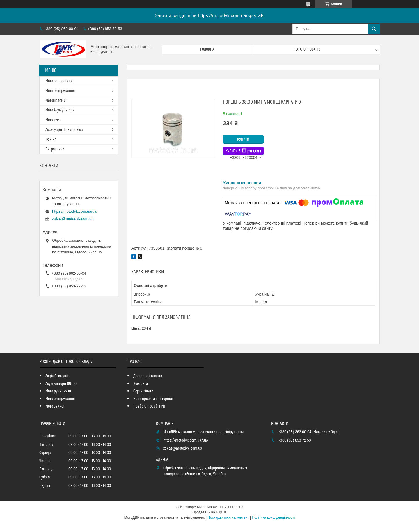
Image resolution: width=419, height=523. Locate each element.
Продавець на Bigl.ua (209, 512)
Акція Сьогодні (56, 376)
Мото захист (55, 406)
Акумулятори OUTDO (61, 383)
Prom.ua (236, 507)
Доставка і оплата (147, 376)
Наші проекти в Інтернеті (153, 398)
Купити (243, 139)
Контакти (140, 383)
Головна (207, 49)
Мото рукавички (58, 391)
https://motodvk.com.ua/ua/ (74, 211)
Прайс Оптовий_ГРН (149, 406)
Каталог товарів (307, 49)
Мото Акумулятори (59, 110)
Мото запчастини (59, 81)
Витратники (54, 149)
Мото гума (53, 120)
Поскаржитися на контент (228, 517)
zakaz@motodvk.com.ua (73, 218)
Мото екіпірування (60, 91)
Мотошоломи (55, 100)
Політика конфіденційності (273, 517)
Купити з (243, 151)
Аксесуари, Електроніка (64, 129)
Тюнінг (50, 139)
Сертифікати (143, 391)
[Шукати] (374, 29)
